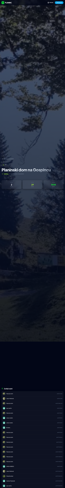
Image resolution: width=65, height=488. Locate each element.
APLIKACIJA (59, 2)
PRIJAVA (50, 2)
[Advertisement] (32, 351)
